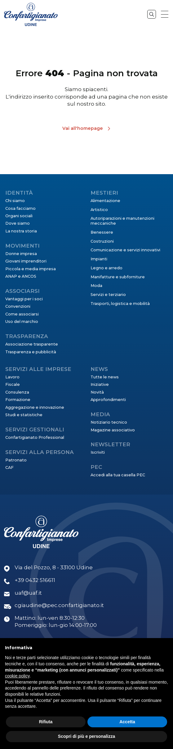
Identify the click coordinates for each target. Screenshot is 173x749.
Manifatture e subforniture (118, 277)
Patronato (16, 460)
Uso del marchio (21, 321)
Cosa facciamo (20, 208)
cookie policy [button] (17, 675)
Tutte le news (105, 377)
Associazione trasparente (31, 344)
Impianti (99, 259)
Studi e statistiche (23, 414)
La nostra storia (21, 231)
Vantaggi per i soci (24, 299)
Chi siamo (15, 200)
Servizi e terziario (108, 294)
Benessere (102, 232)
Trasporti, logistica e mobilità (120, 303)
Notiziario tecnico (109, 422)
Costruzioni (102, 241)
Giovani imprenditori (26, 261)
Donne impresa (21, 253)
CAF (9, 467)
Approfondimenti (108, 399)
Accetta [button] (127, 721)
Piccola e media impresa (30, 269)
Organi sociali (19, 216)
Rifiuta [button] (46, 721)
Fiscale (12, 384)
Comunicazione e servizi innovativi (125, 250)
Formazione (17, 399)
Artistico (99, 209)
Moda (96, 285)
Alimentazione (105, 200)
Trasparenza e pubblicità (30, 352)
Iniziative (100, 384)
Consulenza (17, 392)
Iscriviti (98, 452)
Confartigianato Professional (34, 437)
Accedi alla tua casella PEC (118, 475)
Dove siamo (17, 223)
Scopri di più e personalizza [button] (86, 736)
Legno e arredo (106, 268)
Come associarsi (22, 314)
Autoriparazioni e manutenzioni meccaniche (122, 221)
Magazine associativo (113, 430)
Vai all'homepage (82, 128)
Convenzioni (17, 306)
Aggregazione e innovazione (34, 407)
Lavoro (12, 377)
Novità (97, 392)
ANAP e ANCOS (20, 276)
